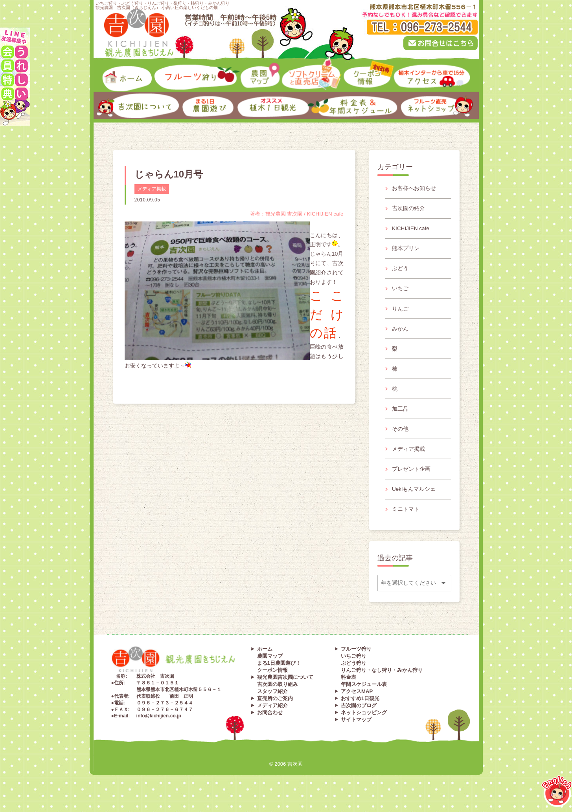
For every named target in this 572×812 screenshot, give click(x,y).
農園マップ (270, 668)
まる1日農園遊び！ (279, 675)
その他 (400, 437)
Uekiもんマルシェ (414, 499)
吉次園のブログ (359, 717)
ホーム (264, 661)
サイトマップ (356, 731)
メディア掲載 (152, 189)
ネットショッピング (364, 724)
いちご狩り (353, 668)
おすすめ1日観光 (360, 710)
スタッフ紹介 (272, 703)
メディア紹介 (272, 717)
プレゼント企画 (411, 478)
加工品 (400, 416)
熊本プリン (406, 250)
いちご (400, 292)
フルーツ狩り (356, 661)
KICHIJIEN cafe (411, 230)
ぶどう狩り (353, 675)
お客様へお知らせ (414, 188)
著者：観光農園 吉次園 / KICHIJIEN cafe (294, 213)
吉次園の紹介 (408, 209)
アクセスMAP (357, 703)
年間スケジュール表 (364, 696)
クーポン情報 (272, 682)
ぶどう (400, 271)
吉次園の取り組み (277, 696)
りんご (400, 312)
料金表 (348, 689)
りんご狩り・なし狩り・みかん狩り (382, 682)
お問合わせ (270, 724)
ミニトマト (406, 520)
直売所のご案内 (275, 710)
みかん (400, 333)
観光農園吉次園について (285, 689)
